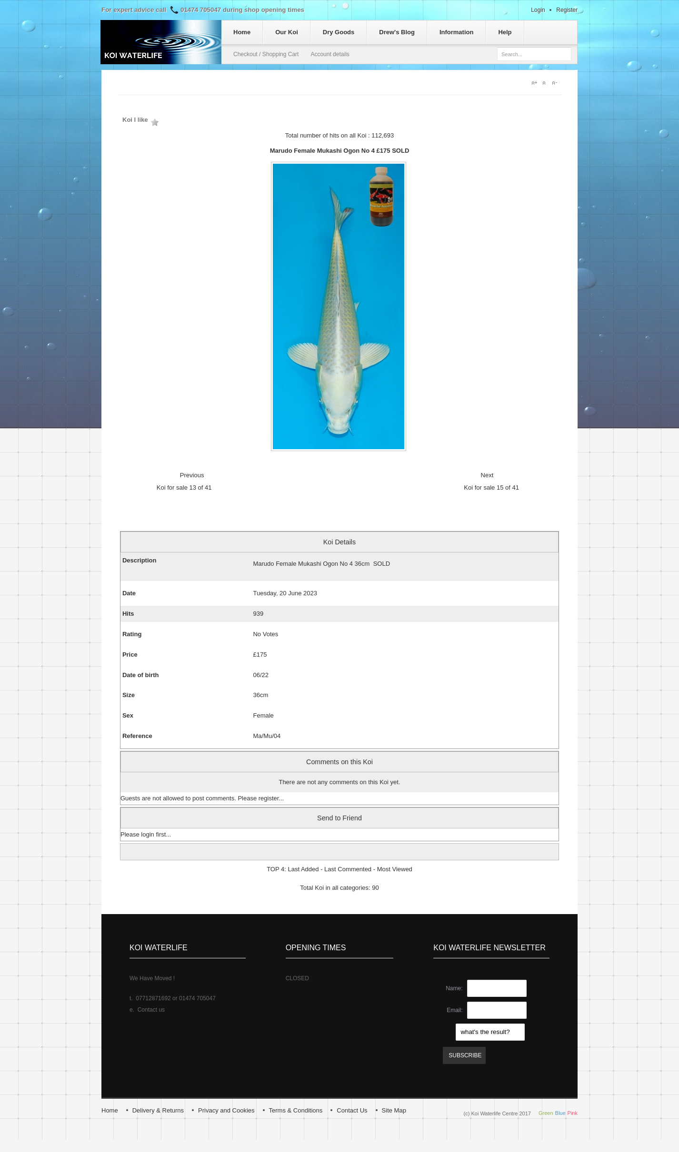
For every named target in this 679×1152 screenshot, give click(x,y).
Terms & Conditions (296, 1110)
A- (556, 83)
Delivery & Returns (158, 1110)
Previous (192, 475)
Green (546, 1113)
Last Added (303, 869)
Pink (573, 1113)
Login (538, 10)
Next (487, 475)
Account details (329, 54)
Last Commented (347, 869)
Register (567, 10)
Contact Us (352, 1110)
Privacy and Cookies (226, 1110)
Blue (560, 1113)
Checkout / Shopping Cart (266, 54)
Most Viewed (394, 869)
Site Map (394, 1110)
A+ (534, 83)
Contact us (151, 1009)
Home (109, 1110)
